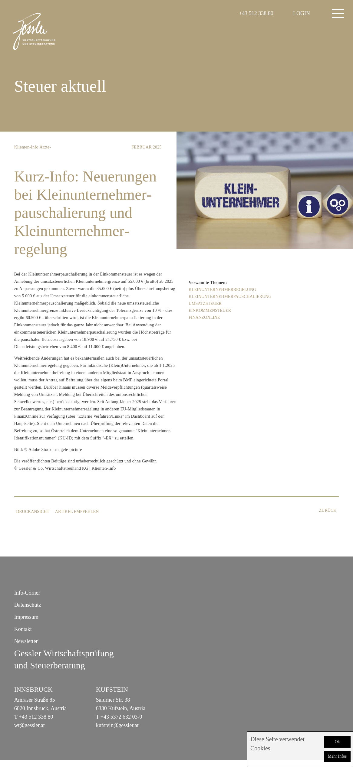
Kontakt (23, 629)
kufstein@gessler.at (117, 725)
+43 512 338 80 (256, 13)
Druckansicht (34, 511)
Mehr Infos (337, 756)
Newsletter (26, 641)
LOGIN (301, 13)
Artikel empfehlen (79, 511)
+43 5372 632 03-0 (121, 717)
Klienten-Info (26, 147)
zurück (328, 510)
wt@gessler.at (29, 725)
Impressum (26, 617)
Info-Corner (27, 593)
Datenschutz (27, 605)
